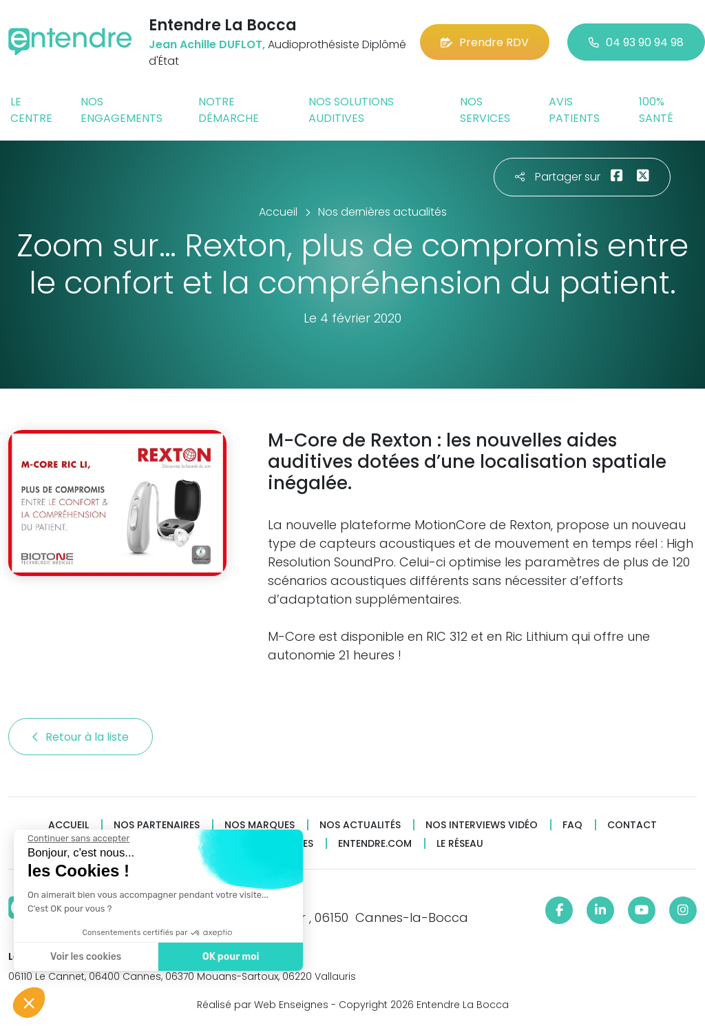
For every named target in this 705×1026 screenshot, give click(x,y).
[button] (28, 1002)
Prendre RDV (485, 42)
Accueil (68, 825)
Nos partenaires (157, 825)
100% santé (656, 110)
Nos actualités (360, 825)
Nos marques (259, 825)
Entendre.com (375, 844)
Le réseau (459, 844)
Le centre (31, 110)
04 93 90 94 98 (636, 42)
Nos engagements (121, 110)
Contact (632, 825)
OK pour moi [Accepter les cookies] (230, 957)
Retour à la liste (80, 737)
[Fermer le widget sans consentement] (78, 838)
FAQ (572, 825)
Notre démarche (228, 110)
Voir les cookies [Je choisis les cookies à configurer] (85, 957)
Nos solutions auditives (351, 110)
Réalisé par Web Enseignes (262, 1005)
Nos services (485, 110)
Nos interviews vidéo (481, 825)
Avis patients (574, 110)
